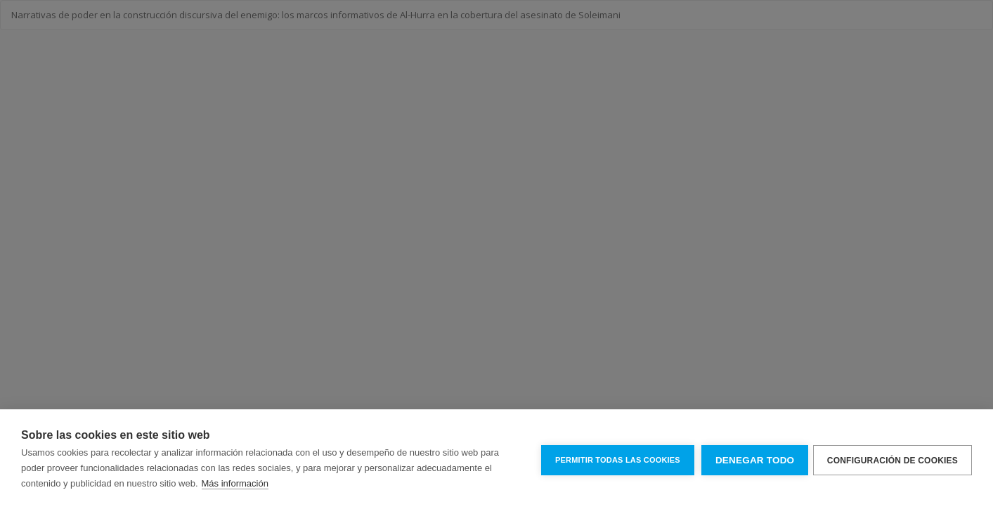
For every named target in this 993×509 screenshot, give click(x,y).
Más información (235, 483)
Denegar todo (752, 459)
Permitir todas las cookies (614, 459)
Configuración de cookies (892, 459)
